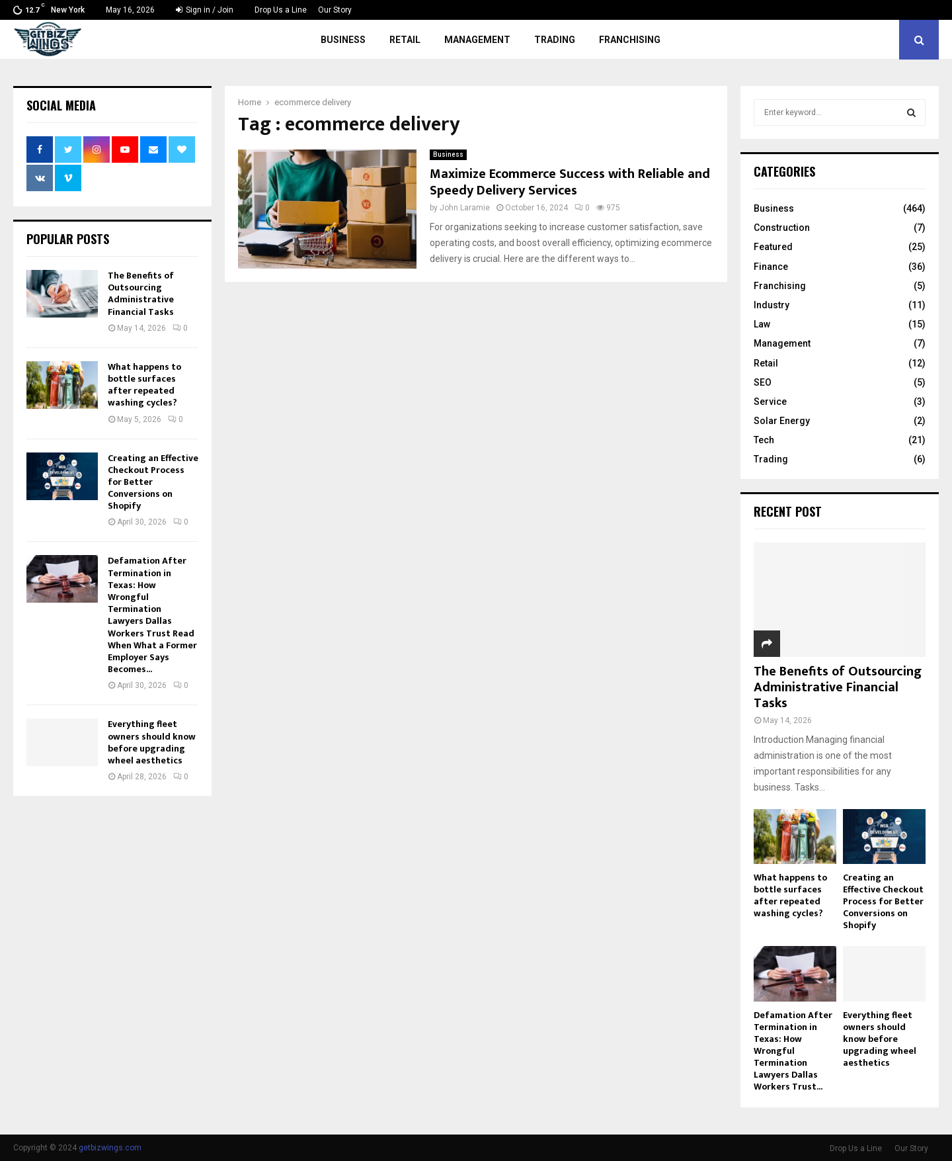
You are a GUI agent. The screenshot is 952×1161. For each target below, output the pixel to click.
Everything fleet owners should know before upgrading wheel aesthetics (152, 742)
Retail (404, 39)
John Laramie (465, 207)
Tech (764, 440)
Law (762, 324)
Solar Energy (782, 420)
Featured (773, 246)
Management (477, 39)
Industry (771, 305)
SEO (763, 382)
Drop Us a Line (281, 10)
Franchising (629, 39)
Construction (782, 227)
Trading (554, 39)
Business (343, 39)
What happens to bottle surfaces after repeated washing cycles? (144, 385)
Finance (771, 266)
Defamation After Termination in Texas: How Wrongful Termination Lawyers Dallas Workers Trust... (793, 1051)
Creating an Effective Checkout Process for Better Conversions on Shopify (883, 901)
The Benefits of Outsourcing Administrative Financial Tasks (141, 294)
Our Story (335, 10)
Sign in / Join (204, 10)
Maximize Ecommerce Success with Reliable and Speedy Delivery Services (570, 182)
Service (770, 401)
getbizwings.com (110, 1147)
